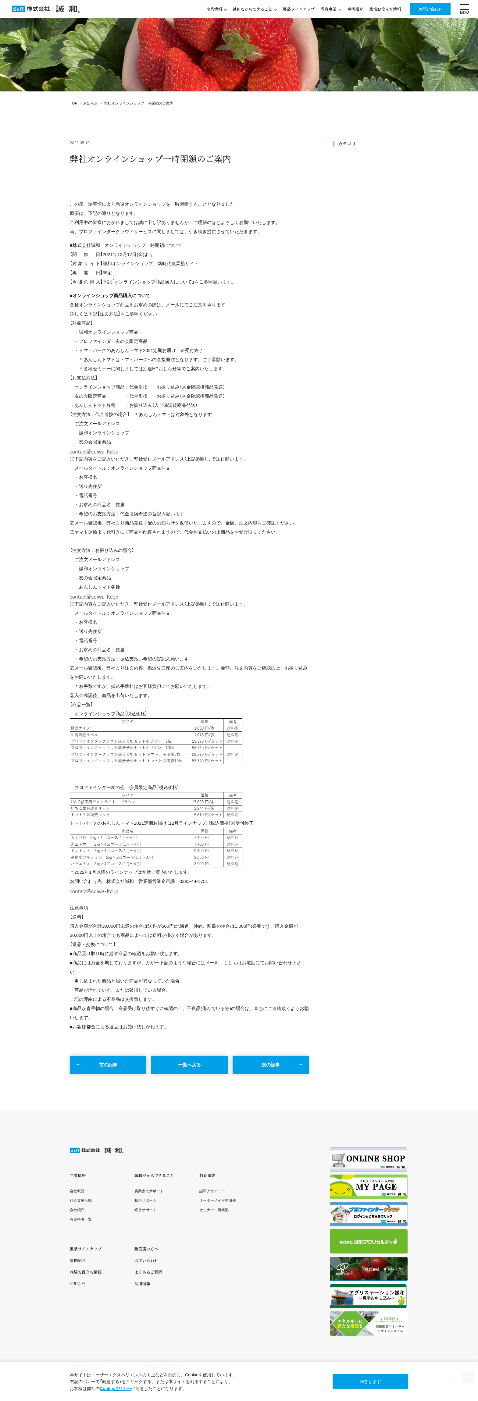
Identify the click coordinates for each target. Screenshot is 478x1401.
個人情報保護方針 (84, 1367)
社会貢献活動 (351, 174)
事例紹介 (355, 9)
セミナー (347, 187)
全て (344, 160)
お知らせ (90, 103)
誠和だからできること (154, 1175)
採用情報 (142, 1283)
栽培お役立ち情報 (385, 9)
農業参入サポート (149, 1191)
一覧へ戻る (189, 1064)
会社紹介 (77, 1210)
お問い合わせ (430, 9)
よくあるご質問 (148, 1272)
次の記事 (271, 1064)
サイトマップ (119, 1367)
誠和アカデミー (212, 1191)
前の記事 (108, 1064)
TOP (73, 103)
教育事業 (207, 1175)
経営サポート (145, 1210)
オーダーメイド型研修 (217, 1200)
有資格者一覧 (81, 1219)
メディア (347, 194)
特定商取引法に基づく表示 (162, 1367)
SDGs (345, 167)
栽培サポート (145, 1200)
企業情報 (78, 1175)
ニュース (347, 181)
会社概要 (77, 1191)
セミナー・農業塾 (214, 1210)
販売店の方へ (146, 1249)
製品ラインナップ (299, 9)
